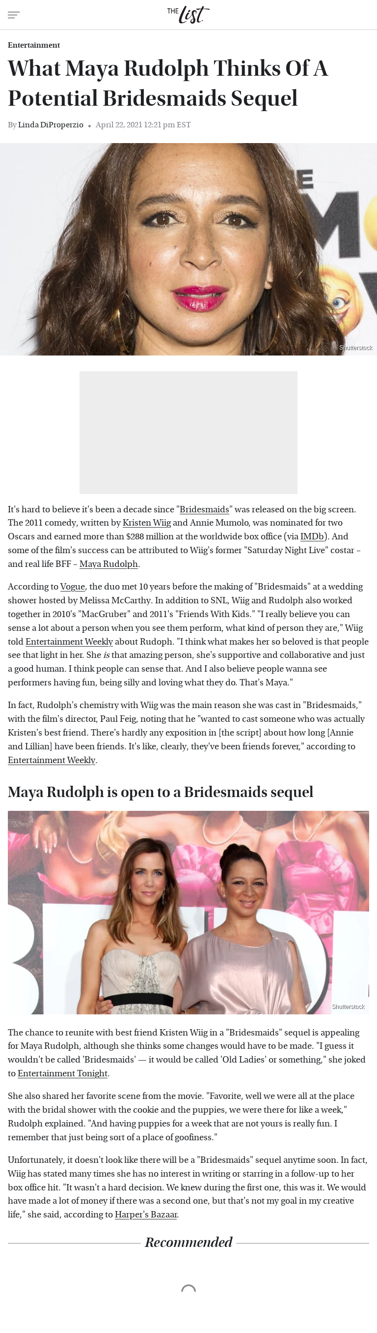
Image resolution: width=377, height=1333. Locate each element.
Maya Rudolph (109, 564)
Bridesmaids (204, 509)
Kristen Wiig (147, 523)
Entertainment (34, 45)
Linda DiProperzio (50, 124)
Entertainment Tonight (63, 1073)
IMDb (312, 537)
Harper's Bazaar (146, 1215)
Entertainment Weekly (69, 642)
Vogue (72, 587)
